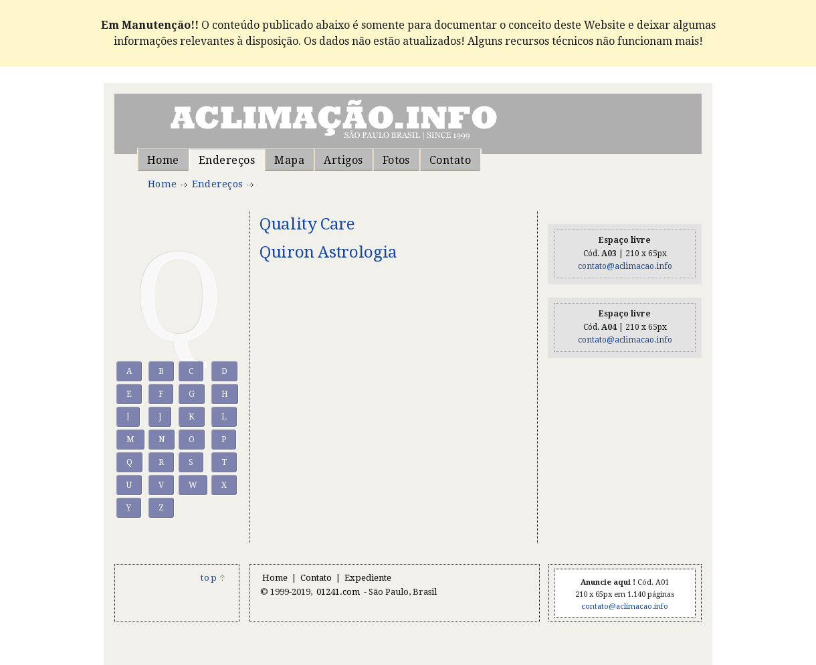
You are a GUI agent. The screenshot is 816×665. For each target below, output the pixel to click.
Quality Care (307, 223)
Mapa (289, 160)
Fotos (396, 160)
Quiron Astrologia (328, 252)
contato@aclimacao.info (625, 266)
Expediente (367, 578)
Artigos (343, 160)
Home (163, 160)
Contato (450, 160)
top (213, 578)
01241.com (338, 592)
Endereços (227, 160)
